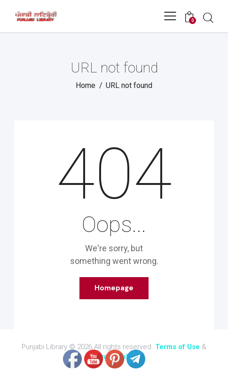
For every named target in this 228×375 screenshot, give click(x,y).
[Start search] (208, 17)
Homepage (114, 288)
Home (85, 85)
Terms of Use (177, 347)
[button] (170, 16)
